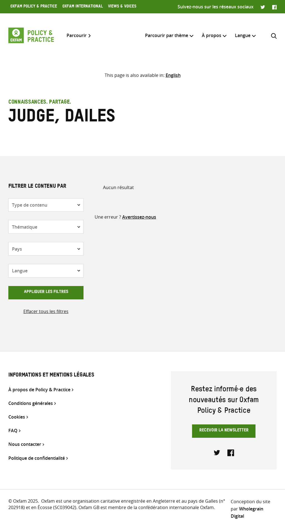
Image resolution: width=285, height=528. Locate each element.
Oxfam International (82, 7)
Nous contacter (24, 444)
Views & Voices (122, 7)
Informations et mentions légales (51, 375)
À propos (211, 35)
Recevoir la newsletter (224, 431)
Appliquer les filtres (46, 292)
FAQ (13, 430)
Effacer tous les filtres (45, 311)
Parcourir (77, 35)
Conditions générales (30, 403)
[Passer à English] (173, 75)
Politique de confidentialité (36, 458)
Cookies (16, 417)
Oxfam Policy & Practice (33, 7)
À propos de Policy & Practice (39, 389)
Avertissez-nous (139, 217)
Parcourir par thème (166, 35)
